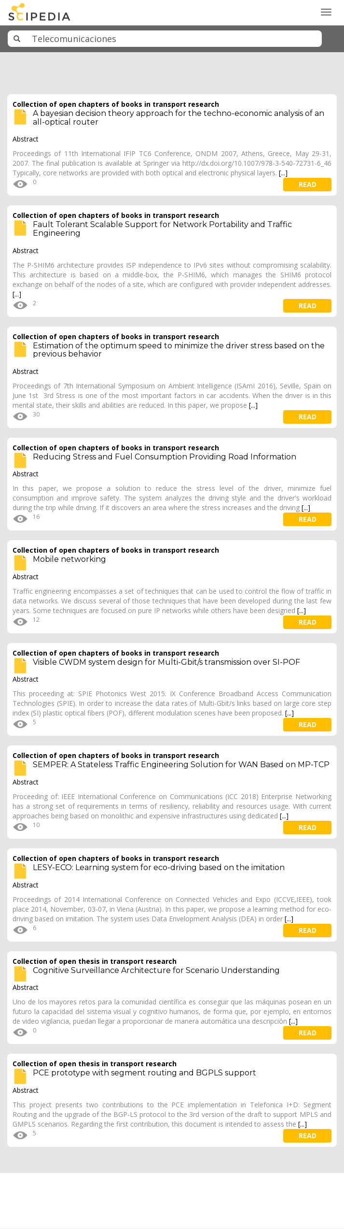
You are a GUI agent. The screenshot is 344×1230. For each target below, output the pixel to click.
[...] (283, 172)
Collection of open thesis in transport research (95, 961)
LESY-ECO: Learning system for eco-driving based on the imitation (159, 867)
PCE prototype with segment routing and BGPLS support (144, 1072)
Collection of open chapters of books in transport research (116, 104)
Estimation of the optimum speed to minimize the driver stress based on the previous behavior (179, 350)
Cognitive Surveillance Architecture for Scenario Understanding (156, 970)
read (307, 184)
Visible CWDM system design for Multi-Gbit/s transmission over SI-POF (166, 662)
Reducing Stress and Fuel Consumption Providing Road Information (164, 456)
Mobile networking (69, 559)
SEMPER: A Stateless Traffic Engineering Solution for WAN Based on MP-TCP (181, 764)
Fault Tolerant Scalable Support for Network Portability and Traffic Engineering (162, 229)
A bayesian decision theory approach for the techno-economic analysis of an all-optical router (178, 118)
